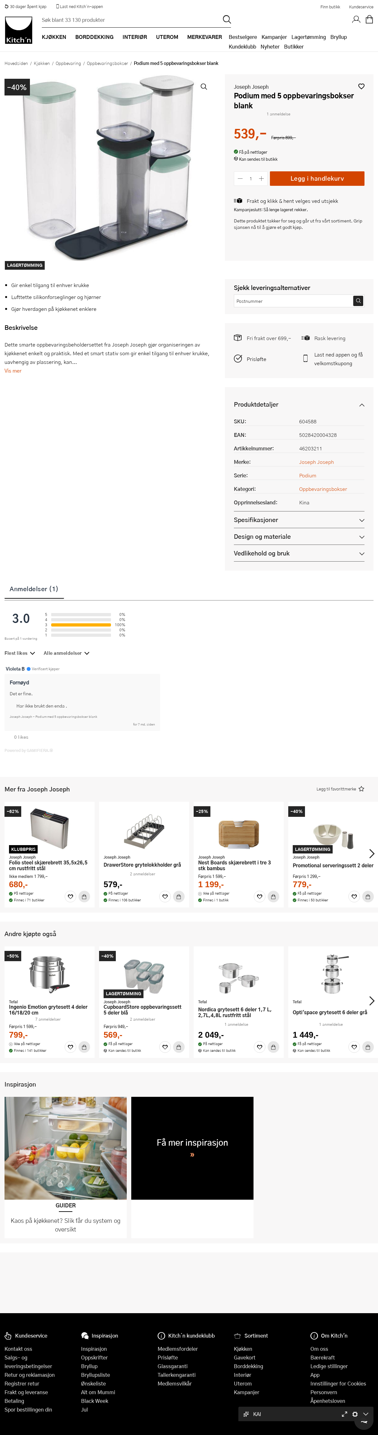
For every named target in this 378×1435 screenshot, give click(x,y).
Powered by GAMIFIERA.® (29, 750)
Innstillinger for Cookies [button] (338, 1383)
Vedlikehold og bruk (262, 553)
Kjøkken (42, 63)
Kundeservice (361, 7)
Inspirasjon (94, 1348)
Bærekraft (322, 1357)
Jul (84, 1409)
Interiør (242, 1374)
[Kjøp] (84, 896)
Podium (307, 475)
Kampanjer (274, 37)
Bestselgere (243, 37)
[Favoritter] (70, 896)
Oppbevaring (68, 63)
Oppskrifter (94, 1357)
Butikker (294, 46)
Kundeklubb (242, 46)
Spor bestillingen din (28, 1409)
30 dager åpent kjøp (25, 6)
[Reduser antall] (240, 178)
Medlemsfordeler (178, 1348)
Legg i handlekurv (317, 178)
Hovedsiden (16, 63)
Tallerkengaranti (177, 1374)
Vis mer (13, 370)
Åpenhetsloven (327, 1400)
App (314, 1374)
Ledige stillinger (329, 1366)
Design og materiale (262, 536)
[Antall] (251, 178)
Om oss (319, 1348)
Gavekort (244, 1357)
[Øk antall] (262, 178)
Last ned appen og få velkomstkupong (338, 359)
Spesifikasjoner (256, 519)
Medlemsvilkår (175, 1383)
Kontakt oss (18, 1348)
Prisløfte (256, 359)
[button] (361, 86)
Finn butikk (330, 7)
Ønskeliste (93, 1383)
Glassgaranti (173, 1366)
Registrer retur (22, 1383)
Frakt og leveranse (26, 1392)
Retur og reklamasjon (30, 1374)
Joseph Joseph (251, 86)
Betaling (14, 1400)
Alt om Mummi (98, 1392)
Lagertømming (308, 37)
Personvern (323, 1392)
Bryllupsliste (95, 1374)
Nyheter (270, 46)
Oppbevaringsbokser (107, 63)
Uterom (243, 1383)
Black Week (94, 1400)
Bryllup (338, 37)
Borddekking (248, 1366)
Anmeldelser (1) (34, 588)
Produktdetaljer (256, 404)
